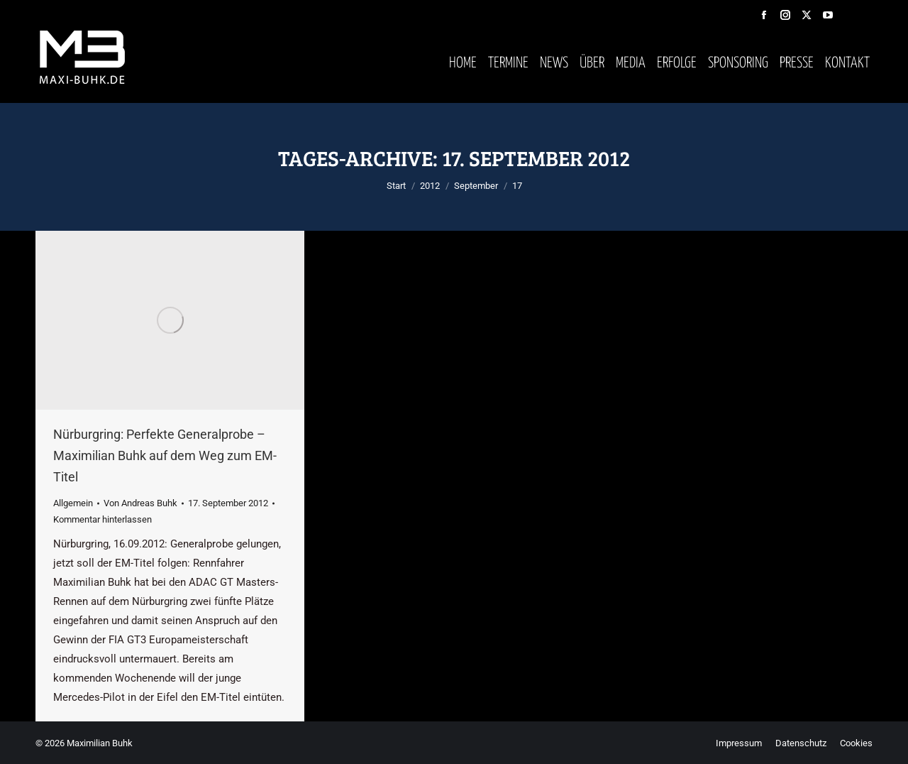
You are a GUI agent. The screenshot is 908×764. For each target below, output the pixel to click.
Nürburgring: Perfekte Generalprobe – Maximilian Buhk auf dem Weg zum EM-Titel (165, 455)
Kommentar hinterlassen (102, 519)
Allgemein (73, 503)
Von (140, 503)
